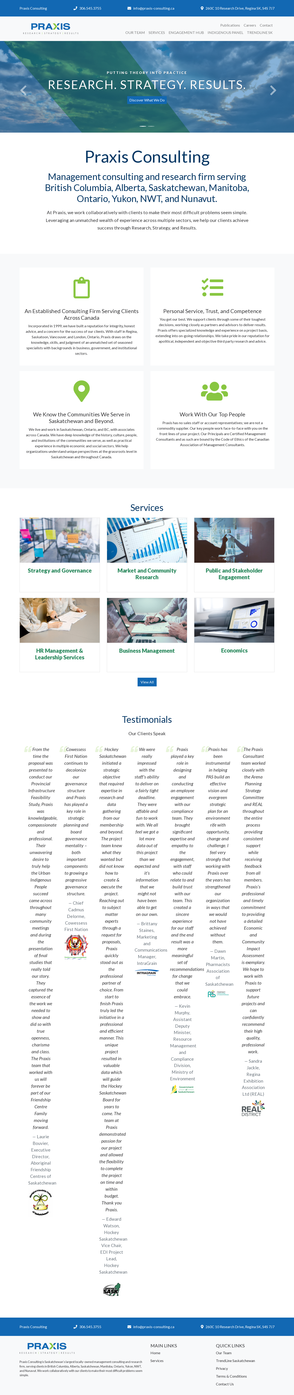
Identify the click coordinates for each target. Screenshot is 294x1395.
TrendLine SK (260, 32)
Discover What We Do (147, 100)
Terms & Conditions (231, 1376)
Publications (230, 25)
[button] (22, 87)
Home (155, 1353)
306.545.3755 (90, 8)
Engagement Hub (186, 32)
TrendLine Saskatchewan (235, 1360)
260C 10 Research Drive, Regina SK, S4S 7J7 (240, 8)
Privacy (222, 1368)
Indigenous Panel (225, 32)
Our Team (135, 32)
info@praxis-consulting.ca (153, 8)
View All (147, 682)
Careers (250, 25)
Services (157, 32)
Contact (266, 25)
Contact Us (225, 1384)
